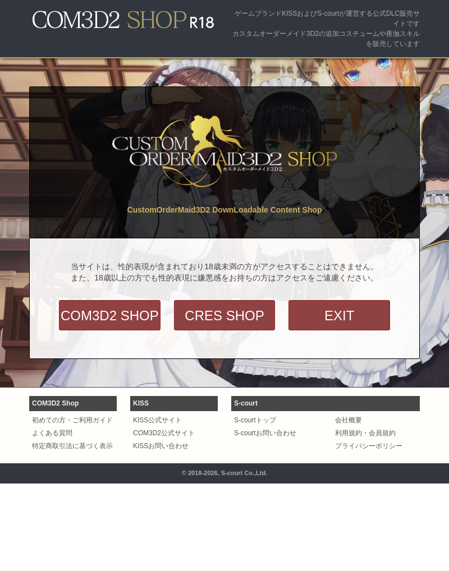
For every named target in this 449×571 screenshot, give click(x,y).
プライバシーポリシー (368, 446)
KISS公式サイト (157, 420)
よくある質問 (52, 433)
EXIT (339, 315)
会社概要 (348, 420)
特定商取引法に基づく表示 (72, 446)
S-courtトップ (255, 420)
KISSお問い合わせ (161, 446)
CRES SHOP (224, 315)
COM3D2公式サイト (164, 433)
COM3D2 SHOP (110, 315)
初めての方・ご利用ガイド (72, 420)
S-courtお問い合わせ (265, 433)
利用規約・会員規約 (365, 433)
